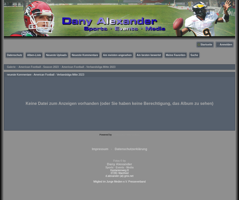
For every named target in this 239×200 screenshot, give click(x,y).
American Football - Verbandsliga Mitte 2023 (89, 67)
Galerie (11, 67)
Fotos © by (119, 164)
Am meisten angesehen (117, 55)
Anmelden (226, 44)
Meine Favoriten (176, 55)
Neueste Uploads (56, 55)
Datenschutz (14, 55)
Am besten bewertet (149, 55)
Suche (194, 55)
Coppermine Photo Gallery (126, 134)
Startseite (206, 44)
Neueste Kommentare (85, 55)
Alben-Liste (34, 55)
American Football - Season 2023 (39, 67)
